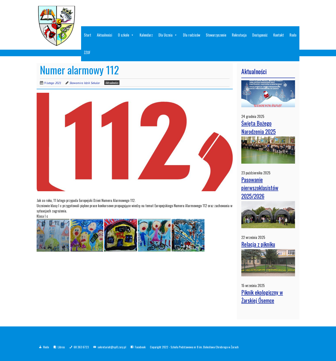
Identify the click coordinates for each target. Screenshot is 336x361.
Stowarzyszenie (216, 35)
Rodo (293, 35)
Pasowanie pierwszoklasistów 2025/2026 (259, 187)
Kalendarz (146, 35)
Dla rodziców (191, 35)
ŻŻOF (87, 52)
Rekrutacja (239, 35)
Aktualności (104, 35)
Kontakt (278, 35)
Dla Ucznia (167, 35)
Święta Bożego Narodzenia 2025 (258, 127)
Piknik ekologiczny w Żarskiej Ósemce (262, 296)
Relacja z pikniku (258, 244)
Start (87, 35)
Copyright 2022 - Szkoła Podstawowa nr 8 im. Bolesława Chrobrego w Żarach (194, 347)
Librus (61, 347)
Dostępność (260, 35)
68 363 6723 (81, 347)
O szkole (126, 35)
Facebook (140, 347)
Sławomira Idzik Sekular (84, 83)
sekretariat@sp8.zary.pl (112, 347)
